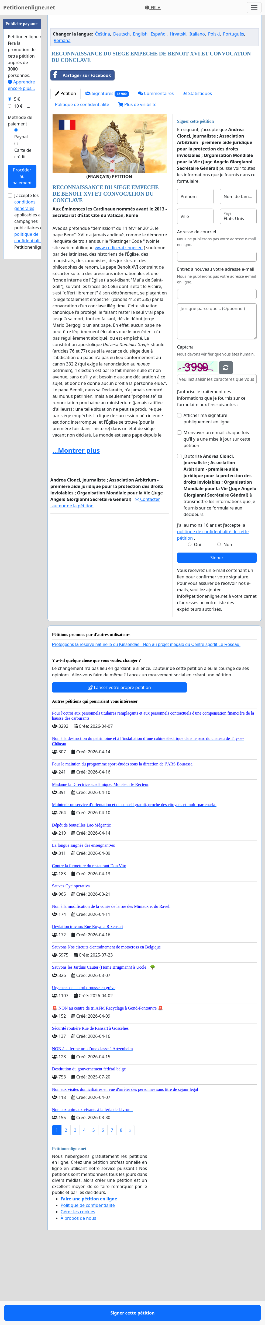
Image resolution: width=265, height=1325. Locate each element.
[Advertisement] (154, 61)
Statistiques (197, 169)
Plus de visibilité (137, 180)
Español (159, 109)
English (140, 109)
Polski (214, 109)
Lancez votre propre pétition (119, 763)
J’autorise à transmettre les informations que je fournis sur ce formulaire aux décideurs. (220, 561)
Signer (216, 633)
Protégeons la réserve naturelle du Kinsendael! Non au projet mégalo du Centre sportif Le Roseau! (146, 720)
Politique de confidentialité (82, 180)
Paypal (21, 298)
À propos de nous (78, 1293)
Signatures (107, 169)
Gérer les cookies (78, 1287)
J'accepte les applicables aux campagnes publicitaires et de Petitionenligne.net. (34, 383)
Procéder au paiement (22, 337)
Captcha (185, 422)
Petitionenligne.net (29, 7)
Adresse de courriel (196, 307)
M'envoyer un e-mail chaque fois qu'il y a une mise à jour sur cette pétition (217, 514)
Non (227, 620)
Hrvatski (178, 109)
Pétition (65, 169)
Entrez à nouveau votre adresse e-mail (215, 344)
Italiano (197, 109)
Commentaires (156, 169)
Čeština (102, 109)
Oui (197, 620)
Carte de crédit (23, 315)
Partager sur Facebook (81, 151)
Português (233, 109)
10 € (18, 267)
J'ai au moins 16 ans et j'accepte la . (213, 607)
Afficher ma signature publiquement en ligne (206, 494)
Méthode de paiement (20, 282)
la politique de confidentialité (31, 395)
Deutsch (121, 109)
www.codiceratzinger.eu (119, 323)
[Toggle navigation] (254, 7)
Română (62, 116)
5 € (17, 260)
